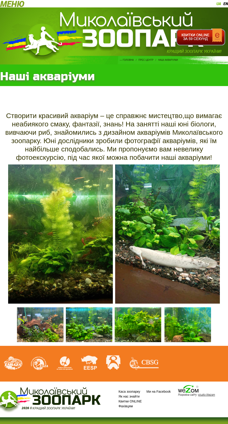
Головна (128, 60)
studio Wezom (206, 394)
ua (218, 3)
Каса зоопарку (129, 391)
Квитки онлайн (200, 37)
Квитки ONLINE (130, 401)
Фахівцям (126, 406)
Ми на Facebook (158, 391)
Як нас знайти (129, 396)
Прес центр (146, 60)
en (225, 3)
